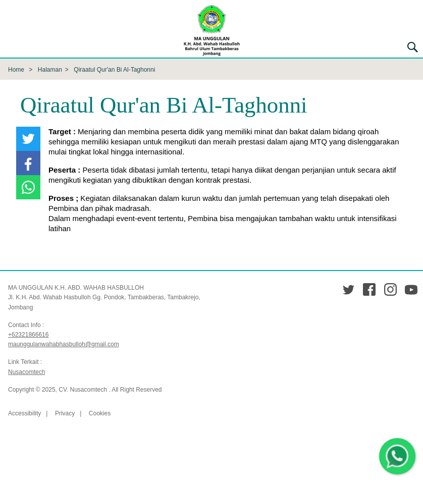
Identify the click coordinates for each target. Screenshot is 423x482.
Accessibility (24, 413)
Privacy (65, 413)
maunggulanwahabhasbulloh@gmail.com (63, 344)
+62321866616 (28, 334)
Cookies (100, 413)
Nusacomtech (26, 372)
